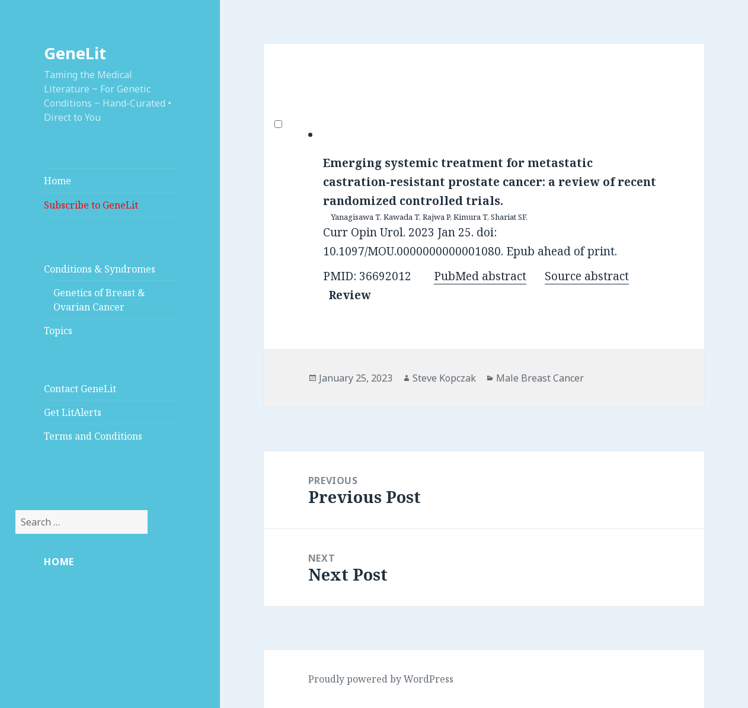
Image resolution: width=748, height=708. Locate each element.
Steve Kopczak (444, 378)
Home (57, 180)
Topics (58, 330)
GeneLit (75, 53)
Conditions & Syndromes (99, 268)
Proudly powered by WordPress (380, 678)
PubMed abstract (480, 276)
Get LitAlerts (72, 412)
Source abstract (587, 276)
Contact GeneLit (80, 388)
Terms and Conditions (93, 436)
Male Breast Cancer (540, 378)
